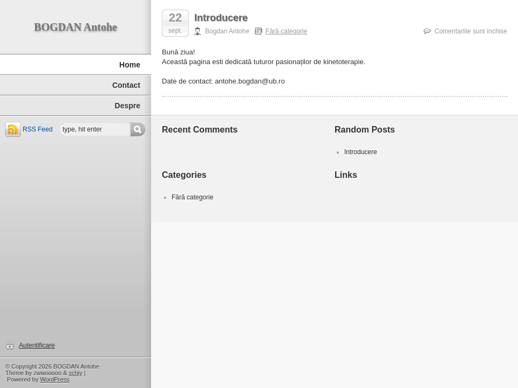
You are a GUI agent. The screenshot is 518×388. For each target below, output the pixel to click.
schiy (75, 373)
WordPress (54, 379)
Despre (127, 105)
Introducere (221, 17)
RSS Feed (37, 129)
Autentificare (37, 345)
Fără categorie (286, 31)
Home (129, 64)
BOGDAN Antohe (75, 27)
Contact (126, 85)
